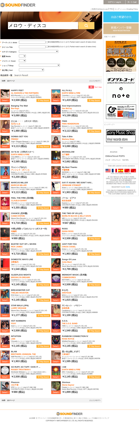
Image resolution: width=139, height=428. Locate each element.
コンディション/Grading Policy (126, 9)
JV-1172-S (113, 152)
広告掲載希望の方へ (56, 418)
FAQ (111, 9)
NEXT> (98, 81)
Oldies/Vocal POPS (115, 156)
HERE (128, 187)
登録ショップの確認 (91, 418)
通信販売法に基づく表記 (73, 418)
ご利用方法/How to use (99, 9)
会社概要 (32, 418)
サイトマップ (104, 418)
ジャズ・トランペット (113, 160)
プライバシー (42, 418)
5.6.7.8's (126, 160)
